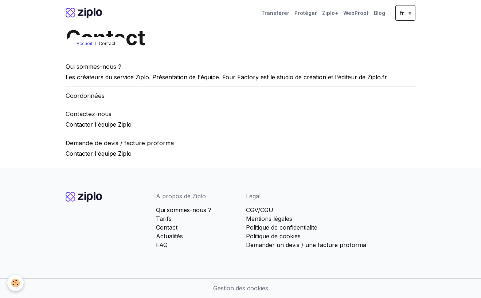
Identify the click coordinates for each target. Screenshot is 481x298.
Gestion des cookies (240, 288)
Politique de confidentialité (281, 227)
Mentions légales (269, 218)
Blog (379, 13)
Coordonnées (85, 95)
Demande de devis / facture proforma (120, 143)
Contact (166, 227)
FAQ (162, 245)
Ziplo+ (330, 13)
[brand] (85, 13)
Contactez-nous (89, 114)
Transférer (275, 13)
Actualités (169, 236)
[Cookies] (15, 283)
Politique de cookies (273, 236)
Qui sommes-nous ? (93, 66)
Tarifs (164, 218)
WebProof (356, 13)
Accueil (84, 43)
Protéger (305, 13)
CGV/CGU (259, 210)
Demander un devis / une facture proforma (306, 245)
